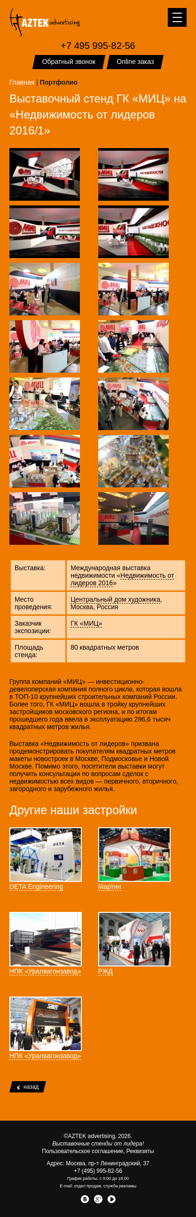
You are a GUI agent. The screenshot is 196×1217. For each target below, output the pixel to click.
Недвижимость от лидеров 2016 (122, 579)
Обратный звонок (68, 61)
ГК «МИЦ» (86, 623)
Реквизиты (140, 1151)
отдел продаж (87, 1186)
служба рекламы (119, 1186)
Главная (21, 82)
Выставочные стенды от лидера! (98, 1143)
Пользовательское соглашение (82, 1151)
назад (28, 1087)
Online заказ (135, 61)
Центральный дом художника (115, 599)
